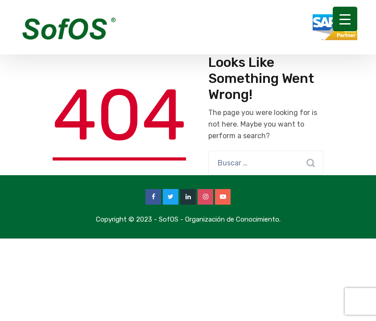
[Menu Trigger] (345, 19)
